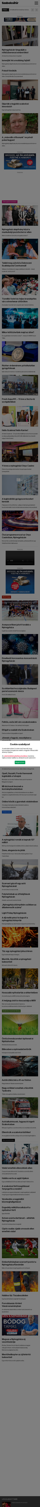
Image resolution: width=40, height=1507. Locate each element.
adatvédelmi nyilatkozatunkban (16, 756)
